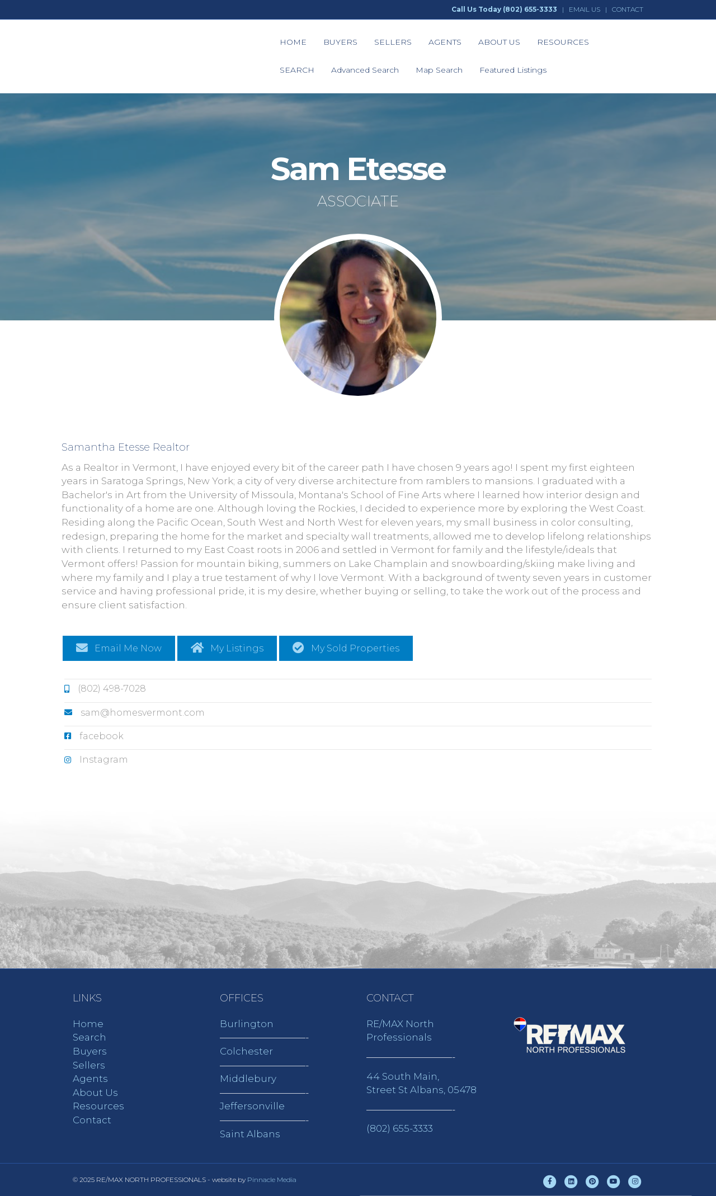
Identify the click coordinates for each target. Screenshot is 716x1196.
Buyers (90, 1051)
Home (88, 1023)
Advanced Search (365, 70)
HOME (293, 42)
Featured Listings (513, 70)
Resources (98, 1106)
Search (89, 1037)
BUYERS (340, 42)
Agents (90, 1078)
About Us (95, 1092)
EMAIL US (584, 9)
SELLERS (393, 42)
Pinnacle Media (271, 1179)
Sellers (89, 1065)
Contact (92, 1120)
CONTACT (627, 9)
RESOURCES (563, 42)
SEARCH (297, 70)
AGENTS (444, 42)
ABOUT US (499, 42)
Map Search (439, 70)
